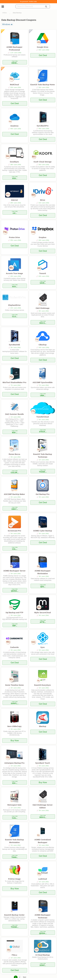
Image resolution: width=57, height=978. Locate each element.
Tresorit (42, 273)
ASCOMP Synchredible (43, 382)
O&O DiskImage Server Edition (43, 806)
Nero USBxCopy (14, 726)
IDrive (42, 200)
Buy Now (15, 740)
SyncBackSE (14, 345)
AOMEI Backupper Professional (14, 48)
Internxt (14, 200)
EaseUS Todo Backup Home (42, 85)
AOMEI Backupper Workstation (43, 572)
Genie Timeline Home (14, 685)
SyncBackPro (42, 126)
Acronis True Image (14, 273)
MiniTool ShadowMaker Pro (14, 382)
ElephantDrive (14, 305)
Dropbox (42, 237)
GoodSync (14, 162)
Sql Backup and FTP (14, 613)
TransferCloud (42, 417)
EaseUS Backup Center (14, 915)
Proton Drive (14, 237)
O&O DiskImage (43, 308)
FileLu (14, 955)
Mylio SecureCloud (42, 613)
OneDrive (14, 126)
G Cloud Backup (42, 955)
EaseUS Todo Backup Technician (42, 455)
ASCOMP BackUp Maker (14, 494)
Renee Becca (14, 454)
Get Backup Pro (42, 494)
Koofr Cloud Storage (43, 162)
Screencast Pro (14, 531)
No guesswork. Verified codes (28, 1)
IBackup (42, 726)
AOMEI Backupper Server (14, 571)
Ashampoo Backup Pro (14, 763)
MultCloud (14, 85)
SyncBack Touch (42, 763)
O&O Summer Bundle (14, 414)
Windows (6, 24)
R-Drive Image (14, 879)
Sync (42, 647)
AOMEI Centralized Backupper (42, 841)
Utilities (4, 12)
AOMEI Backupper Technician (43, 916)
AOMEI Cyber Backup (42, 531)
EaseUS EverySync (42, 685)
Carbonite (14, 647)
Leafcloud (42, 879)
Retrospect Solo (14, 805)
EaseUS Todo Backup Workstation (14, 841)
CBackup (42, 345)
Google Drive (42, 47)
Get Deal (43, 55)
